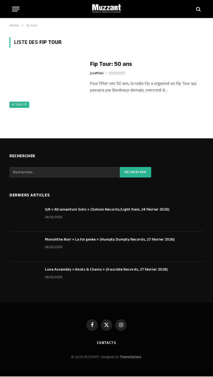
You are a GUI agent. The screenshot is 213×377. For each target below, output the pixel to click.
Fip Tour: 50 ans (111, 64)
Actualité (19, 105)
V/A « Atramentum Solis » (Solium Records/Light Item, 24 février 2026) (107, 210)
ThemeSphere (130, 357)
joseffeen (97, 73)
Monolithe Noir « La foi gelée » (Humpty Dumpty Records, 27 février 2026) (110, 240)
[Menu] (15, 9)
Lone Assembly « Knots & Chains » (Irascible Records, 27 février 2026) (106, 270)
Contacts (106, 343)
